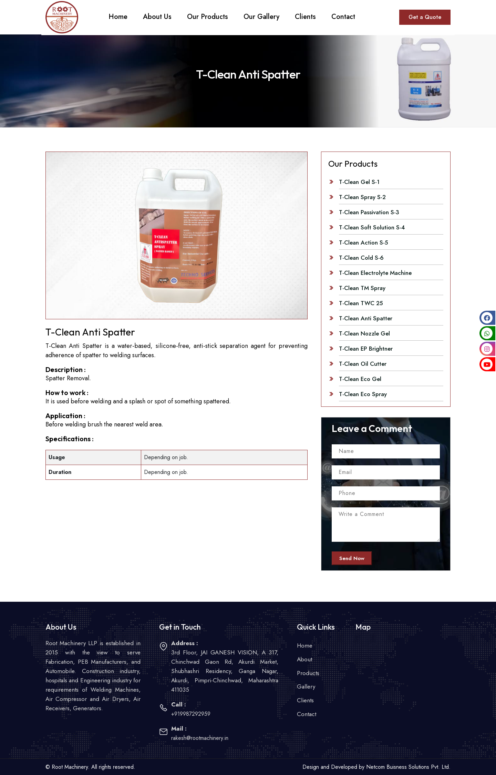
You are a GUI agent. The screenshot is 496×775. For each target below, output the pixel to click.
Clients (305, 700)
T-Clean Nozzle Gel (364, 333)
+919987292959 (190, 714)
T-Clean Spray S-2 (362, 197)
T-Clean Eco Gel (360, 379)
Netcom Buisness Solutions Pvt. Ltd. (408, 767)
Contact (306, 714)
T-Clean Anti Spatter (365, 318)
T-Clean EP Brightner (366, 348)
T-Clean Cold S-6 (361, 258)
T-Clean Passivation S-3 (369, 212)
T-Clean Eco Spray (363, 394)
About (304, 659)
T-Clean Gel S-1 (359, 182)
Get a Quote (425, 17)
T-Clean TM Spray (362, 288)
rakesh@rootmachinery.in (199, 738)
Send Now (351, 558)
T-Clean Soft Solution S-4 (372, 227)
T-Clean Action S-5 (363, 242)
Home (304, 645)
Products (308, 673)
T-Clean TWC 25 (361, 303)
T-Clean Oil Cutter (362, 364)
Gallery (306, 687)
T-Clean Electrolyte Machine (375, 273)
